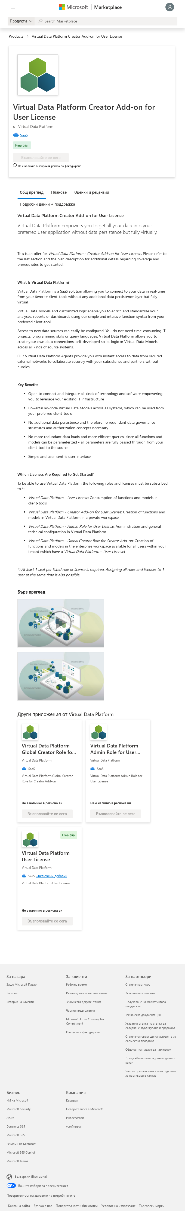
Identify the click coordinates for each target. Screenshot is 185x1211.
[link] (26, 135)
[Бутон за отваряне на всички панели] (13, 7)
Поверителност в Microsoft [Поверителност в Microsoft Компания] (84, 1109)
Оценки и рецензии (91, 192)
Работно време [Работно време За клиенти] (76, 984)
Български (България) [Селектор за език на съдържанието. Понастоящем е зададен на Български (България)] (31, 1176)
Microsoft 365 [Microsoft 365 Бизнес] (16, 1135)
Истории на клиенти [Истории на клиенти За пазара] (20, 1002)
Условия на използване (118, 1205)
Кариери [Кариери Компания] (72, 1100)
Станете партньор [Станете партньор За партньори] (137, 984)
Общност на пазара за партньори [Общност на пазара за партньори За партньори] (148, 1049)
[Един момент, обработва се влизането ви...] (169, 7)
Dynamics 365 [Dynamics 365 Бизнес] (16, 1126)
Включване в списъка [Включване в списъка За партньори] (140, 993)
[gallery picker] (21, 21)
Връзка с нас (42, 1205)
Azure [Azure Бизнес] (10, 1118)
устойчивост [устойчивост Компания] (74, 1126)
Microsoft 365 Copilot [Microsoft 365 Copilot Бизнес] (21, 1152)
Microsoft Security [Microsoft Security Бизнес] (18, 1109)
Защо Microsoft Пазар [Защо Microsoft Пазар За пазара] (21, 984)
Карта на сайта (19, 1205)
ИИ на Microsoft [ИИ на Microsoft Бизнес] (17, 1100)
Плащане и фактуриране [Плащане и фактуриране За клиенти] (83, 1032)
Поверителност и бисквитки (77, 1205)
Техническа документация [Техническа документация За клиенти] (83, 1002)
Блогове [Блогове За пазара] (12, 993)
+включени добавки (51, 876)
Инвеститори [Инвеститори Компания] (75, 1118)
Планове (59, 192)
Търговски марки (152, 1205)
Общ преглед (32, 192)
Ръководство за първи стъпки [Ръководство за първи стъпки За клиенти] (86, 993)
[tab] (33, 192)
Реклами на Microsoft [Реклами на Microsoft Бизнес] (21, 1144)
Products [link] (16, 36)
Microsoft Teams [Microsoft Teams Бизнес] (17, 1161)
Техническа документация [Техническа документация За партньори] (143, 1015)
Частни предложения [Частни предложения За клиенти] (80, 1010)
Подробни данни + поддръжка (47, 204)
